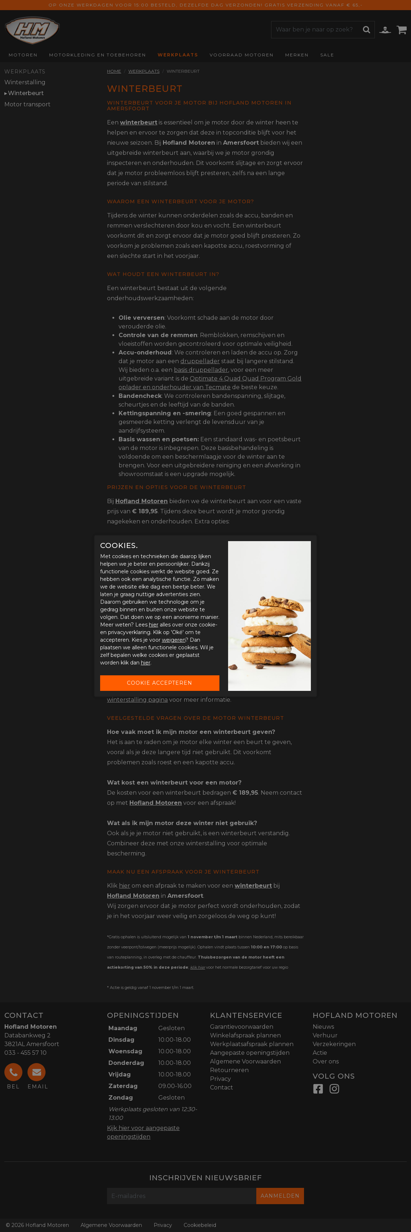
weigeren (173, 640)
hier (153, 624)
